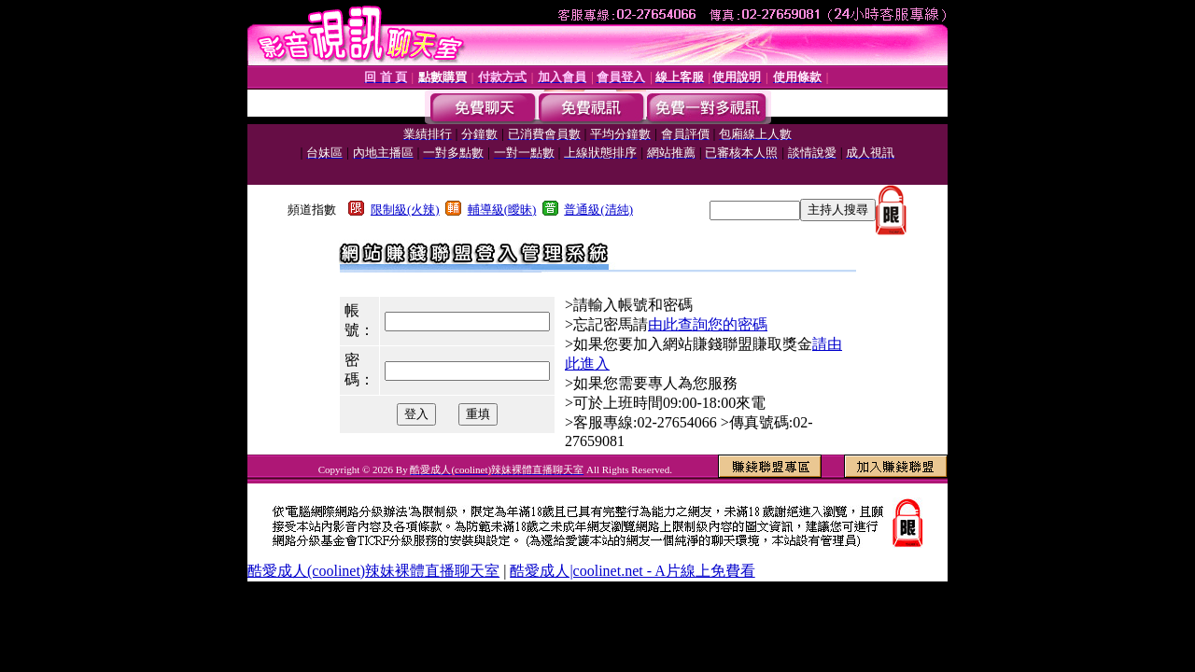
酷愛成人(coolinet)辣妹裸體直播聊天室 (373, 571)
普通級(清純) (598, 210)
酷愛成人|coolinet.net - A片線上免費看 (632, 571)
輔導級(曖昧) (502, 210)
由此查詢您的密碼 (707, 324)
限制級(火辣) (405, 210)
